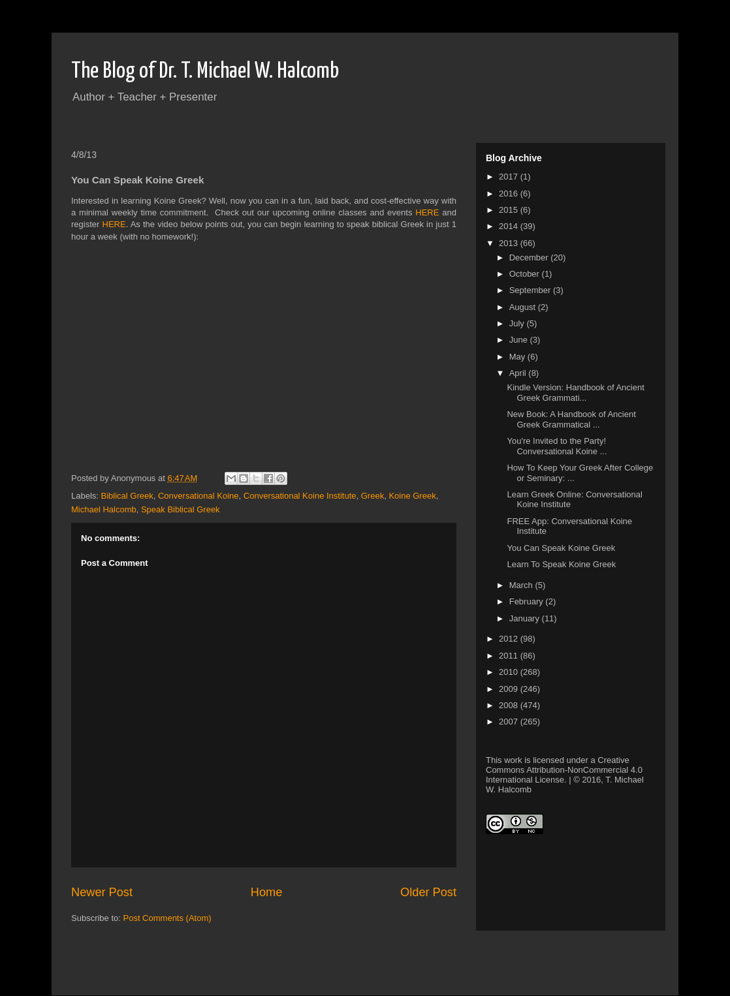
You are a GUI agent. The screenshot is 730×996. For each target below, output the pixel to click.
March (522, 585)
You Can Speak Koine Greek (561, 548)
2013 (509, 243)
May (518, 357)
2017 (509, 176)
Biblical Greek (127, 496)
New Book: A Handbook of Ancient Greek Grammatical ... (571, 419)
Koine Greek (412, 496)
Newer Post (102, 892)
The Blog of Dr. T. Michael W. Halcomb (205, 71)
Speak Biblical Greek (180, 509)
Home (267, 892)
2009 (509, 689)
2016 (509, 193)
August (523, 307)
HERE (427, 212)
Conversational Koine (198, 496)
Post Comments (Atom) (167, 918)
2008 (509, 705)
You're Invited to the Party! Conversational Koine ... (557, 446)
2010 (509, 672)
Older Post (428, 892)
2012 (509, 639)
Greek (372, 496)
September (531, 290)
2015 (509, 210)
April (519, 373)
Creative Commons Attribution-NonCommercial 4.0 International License (564, 770)
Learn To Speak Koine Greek (561, 564)
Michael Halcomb (103, 509)
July (518, 323)
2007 (509, 721)
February (527, 601)
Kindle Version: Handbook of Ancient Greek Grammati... (575, 392)
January (525, 618)
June (519, 340)
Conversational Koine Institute (300, 496)
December (530, 257)
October (525, 274)
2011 (509, 656)
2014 (509, 226)
